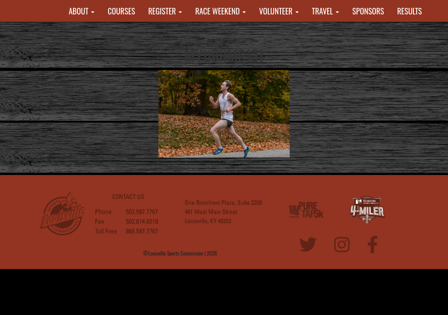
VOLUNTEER (279, 11)
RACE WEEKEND (220, 11)
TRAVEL (326, 11)
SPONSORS (368, 11)
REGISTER (165, 11)
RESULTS (409, 11)
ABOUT (81, 11)
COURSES (121, 11)
